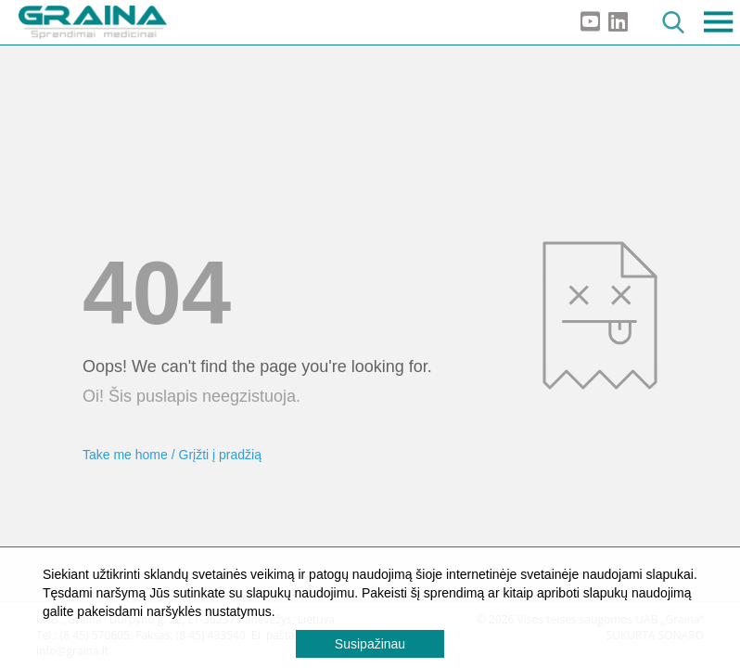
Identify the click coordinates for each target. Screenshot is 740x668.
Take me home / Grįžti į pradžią (172, 454)
